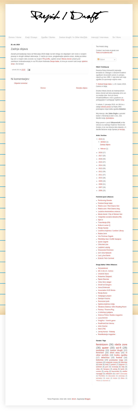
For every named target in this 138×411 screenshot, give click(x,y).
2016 (101, 159)
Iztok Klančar (102, 326)
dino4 (74, 399)
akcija (115, 369)
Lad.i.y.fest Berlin (104, 256)
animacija (122, 376)
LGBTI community (121, 374)
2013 (101, 168)
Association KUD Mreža (106, 290)
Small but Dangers (104, 285)
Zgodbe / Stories (48, 37)
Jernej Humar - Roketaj (106, 332)
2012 (101, 171)
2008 (101, 184)
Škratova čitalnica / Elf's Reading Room (112, 307)
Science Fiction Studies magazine (110, 315)
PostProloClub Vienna (106, 323)
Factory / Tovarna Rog (106, 310)
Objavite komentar (20, 83)
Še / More (117, 37)
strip (123, 367)
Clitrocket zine (103, 244)
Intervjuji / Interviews (100, 37)
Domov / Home (15, 37)
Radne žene (102, 233)
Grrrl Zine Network (104, 253)
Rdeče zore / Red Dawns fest (108, 206)
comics (98, 371)
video (98, 369)
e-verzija (121, 129)
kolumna (99, 360)
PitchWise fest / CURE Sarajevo (109, 239)
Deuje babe (54, 61)
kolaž (100, 364)
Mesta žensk (67, 59)
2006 (101, 191)
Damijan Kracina (104, 298)
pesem (113, 364)
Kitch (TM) (102, 329)
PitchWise (102, 376)
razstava (99, 362)
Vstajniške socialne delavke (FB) (109, 217)
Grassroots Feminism (106, 250)
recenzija (115, 367)
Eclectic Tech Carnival (106, 258)
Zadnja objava (105, 145)
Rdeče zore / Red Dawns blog (109, 209)
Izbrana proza (106, 107)
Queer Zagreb (103, 242)
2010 (101, 178)
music (108, 378)
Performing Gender (105, 200)
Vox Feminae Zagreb (105, 236)
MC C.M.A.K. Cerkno (105, 271)
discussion (111, 376)
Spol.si (100, 220)
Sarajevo (106, 369)
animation (99, 378)
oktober (103, 142)
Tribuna (98, 380)
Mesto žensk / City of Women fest (110, 214)
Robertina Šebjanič (105, 276)
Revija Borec (102, 293)
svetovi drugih (116, 350)
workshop (100, 350)
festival (119, 357)
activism (99, 367)
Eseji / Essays (31, 37)
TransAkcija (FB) (104, 222)
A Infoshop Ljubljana (105, 312)
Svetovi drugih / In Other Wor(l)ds (73, 37)
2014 (101, 165)
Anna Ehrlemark (104, 287)
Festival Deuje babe (105, 203)
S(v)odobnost (103, 268)
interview (124, 362)
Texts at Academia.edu (104, 53)
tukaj (122, 100)
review (115, 378)
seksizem (109, 374)
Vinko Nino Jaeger (104, 282)
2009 (101, 181)
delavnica (105, 357)
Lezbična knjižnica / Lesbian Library (111, 231)
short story (115, 353)
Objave (101, 59)
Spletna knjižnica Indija (106, 304)
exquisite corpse (112, 362)
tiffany (123, 378)
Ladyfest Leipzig (104, 247)
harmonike (115, 371)
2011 (101, 175)
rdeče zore (121, 344)
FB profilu (46, 59)
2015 (101, 162)
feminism (100, 353)
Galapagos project (104, 296)
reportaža (105, 380)
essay (106, 371)
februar (103, 149)
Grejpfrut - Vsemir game (106, 321)
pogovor (122, 364)
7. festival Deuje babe (104, 84)
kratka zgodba (120, 355)
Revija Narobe (103, 228)
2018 (101, 153)
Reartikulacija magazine (106, 334)
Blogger (87, 399)
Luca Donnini (103, 318)
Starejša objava (81, 88)
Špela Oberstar (103, 279)
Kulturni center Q (104, 225)
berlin (122, 369)
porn (107, 367)
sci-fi (118, 347)
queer (105, 347)
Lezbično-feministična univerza (109, 211)
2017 (101, 156)
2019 (101, 139)
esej (106, 364)
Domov (43, 88)
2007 (101, 187)
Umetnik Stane (103, 274)
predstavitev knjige (116, 360)
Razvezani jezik (103, 301)
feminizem (102, 344)
